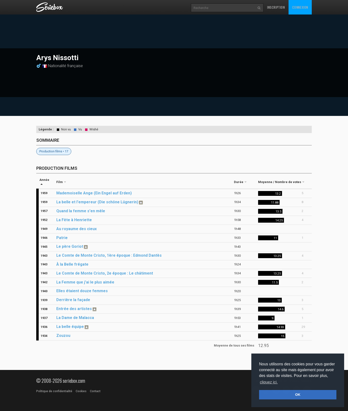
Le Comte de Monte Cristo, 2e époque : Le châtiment (104, 273)
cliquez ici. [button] (269, 382)
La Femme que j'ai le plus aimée (85, 282)
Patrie (62, 238)
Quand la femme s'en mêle (80, 211)
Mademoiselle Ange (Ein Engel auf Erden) (94, 193)
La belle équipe (70, 327)
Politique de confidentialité (54, 391)
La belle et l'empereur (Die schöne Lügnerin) (97, 202)
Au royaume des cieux (76, 229)
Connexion (300, 7)
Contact (95, 391)
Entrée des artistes (74, 309)
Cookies (81, 391)
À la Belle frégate (72, 264)
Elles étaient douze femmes (82, 291)
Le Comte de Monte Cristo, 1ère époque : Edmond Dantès (109, 255)
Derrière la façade (73, 300)
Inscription (276, 7)
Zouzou (63, 335)
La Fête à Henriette (74, 220)
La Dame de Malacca (75, 318)
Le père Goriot (69, 246)
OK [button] (297, 395)
